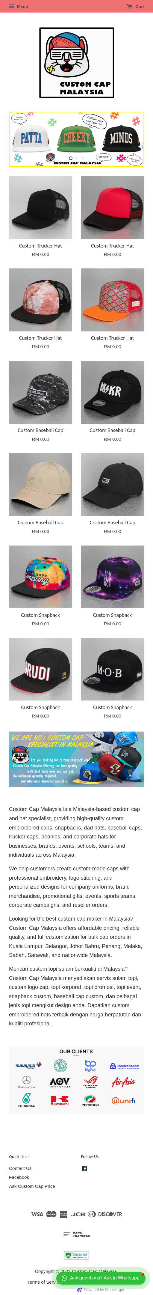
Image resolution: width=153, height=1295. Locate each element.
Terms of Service (44, 1282)
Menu (18, 6)
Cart (135, 6)
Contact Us (20, 1168)
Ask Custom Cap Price (32, 1186)
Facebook (19, 1177)
